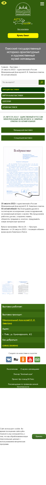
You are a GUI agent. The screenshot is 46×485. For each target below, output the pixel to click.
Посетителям (12, 369)
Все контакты (23, 29)
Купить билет (23, 35)
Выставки (14, 67)
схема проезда (10, 345)
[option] (7, 287)
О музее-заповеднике (29, 369)
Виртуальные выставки (12, 95)
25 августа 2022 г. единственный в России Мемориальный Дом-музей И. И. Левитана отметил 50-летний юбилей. (22, 72)
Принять (39, 436)
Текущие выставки (10, 90)
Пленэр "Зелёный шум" (23, 374)
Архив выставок (9, 107)
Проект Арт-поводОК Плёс (23, 379)
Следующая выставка (23, 138)
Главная (4, 67)
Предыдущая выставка (23, 130)
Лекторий (6, 101)
